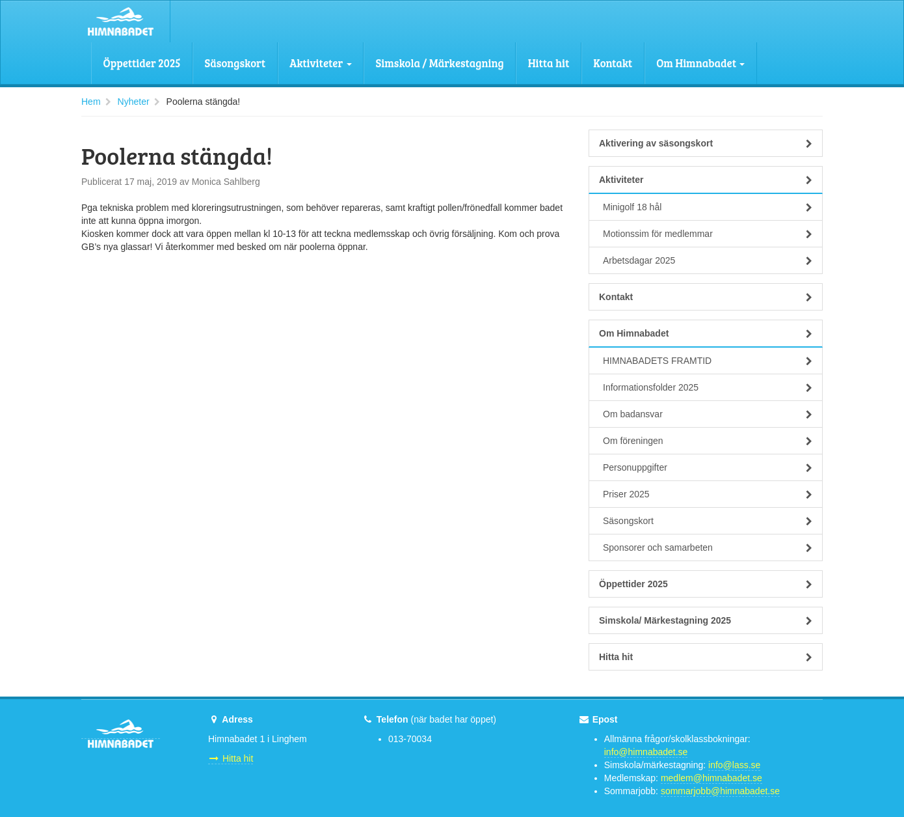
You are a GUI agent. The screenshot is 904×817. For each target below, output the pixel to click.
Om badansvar (707, 414)
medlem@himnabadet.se (711, 778)
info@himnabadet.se (646, 752)
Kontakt (612, 62)
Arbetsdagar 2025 (707, 260)
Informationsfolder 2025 (707, 387)
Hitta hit (549, 62)
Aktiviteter (320, 62)
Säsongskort (235, 62)
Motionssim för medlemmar (707, 233)
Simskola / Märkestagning (440, 62)
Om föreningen (707, 441)
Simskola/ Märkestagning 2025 (705, 620)
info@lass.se (734, 765)
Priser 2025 (707, 494)
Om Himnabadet (700, 62)
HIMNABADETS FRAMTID (707, 360)
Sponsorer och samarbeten (707, 547)
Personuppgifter (707, 467)
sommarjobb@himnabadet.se (720, 791)
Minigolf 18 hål (707, 207)
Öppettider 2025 (142, 62)
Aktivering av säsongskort (705, 143)
